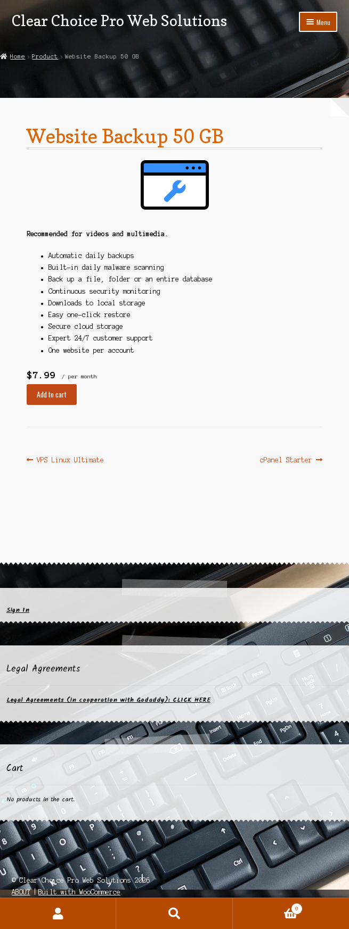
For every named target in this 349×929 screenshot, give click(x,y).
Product (45, 56)
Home (17, 56)
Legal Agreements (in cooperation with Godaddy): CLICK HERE (108, 700)
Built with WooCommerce (79, 892)
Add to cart (52, 394)
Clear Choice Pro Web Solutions (119, 20)
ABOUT (21, 892)
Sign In (17, 610)
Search (174, 913)
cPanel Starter (286, 460)
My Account (58, 913)
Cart (268, 907)
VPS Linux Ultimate (70, 460)
